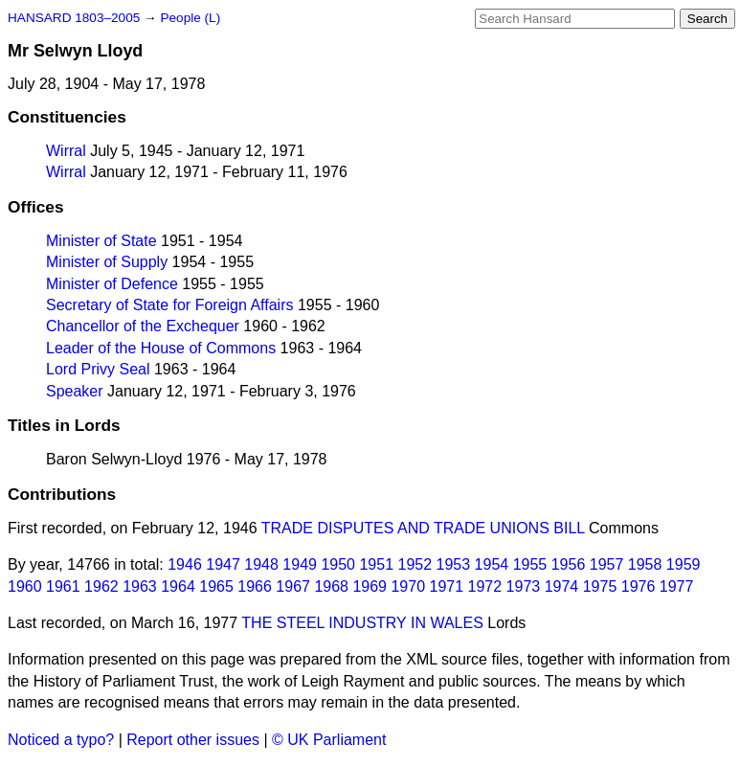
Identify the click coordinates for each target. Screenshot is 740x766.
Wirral (66, 151)
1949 (299, 564)
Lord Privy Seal (98, 369)
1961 (63, 586)
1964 (178, 586)
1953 (454, 564)
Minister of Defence (112, 284)
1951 (376, 564)
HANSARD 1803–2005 (74, 18)
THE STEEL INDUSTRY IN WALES (362, 623)
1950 (338, 564)
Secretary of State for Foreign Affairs (170, 305)
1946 (185, 564)
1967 (293, 586)
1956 (568, 564)
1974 (562, 586)
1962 (101, 586)
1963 (140, 586)
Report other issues (192, 740)
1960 (25, 586)
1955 (530, 564)
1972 (485, 586)
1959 (683, 564)
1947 (223, 564)
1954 (492, 564)
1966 (254, 586)
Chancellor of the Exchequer (142, 326)
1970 (408, 586)
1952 (415, 564)
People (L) (190, 18)
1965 (216, 586)
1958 (645, 564)
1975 (600, 586)
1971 (447, 586)
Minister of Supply (107, 262)
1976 (638, 586)
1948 (261, 564)
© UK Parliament (329, 740)
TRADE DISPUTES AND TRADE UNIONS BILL (423, 528)
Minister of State (101, 241)
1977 (677, 586)
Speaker (74, 391)
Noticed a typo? (61, 740)
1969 (369, 586)
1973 (523, 586)
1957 (607, 564)
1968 (331, 586)
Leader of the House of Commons (161, 348)
